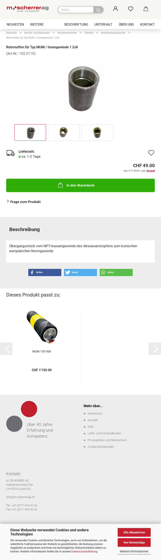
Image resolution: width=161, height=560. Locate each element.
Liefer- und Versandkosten (104, 433)
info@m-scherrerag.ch (20, 497)
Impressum (95, 413)
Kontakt (147, 24)
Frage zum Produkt (25, 202)
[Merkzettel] (135, 9)
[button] (120, 9)
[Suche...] (98, 9)
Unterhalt (103, 24)
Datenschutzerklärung (84, 551)
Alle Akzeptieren (134, 532)
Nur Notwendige (134, 542)
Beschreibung (24, 229)
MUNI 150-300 (41, 351)
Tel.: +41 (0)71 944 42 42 (21, 505)
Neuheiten (15, 24)
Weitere (37, 24)
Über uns (126, 24)
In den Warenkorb (76, 185)
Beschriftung (76, 24)
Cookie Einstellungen (101, 446)
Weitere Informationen (134, 551)
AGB (91, 426)
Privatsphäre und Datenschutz (107, 440)
